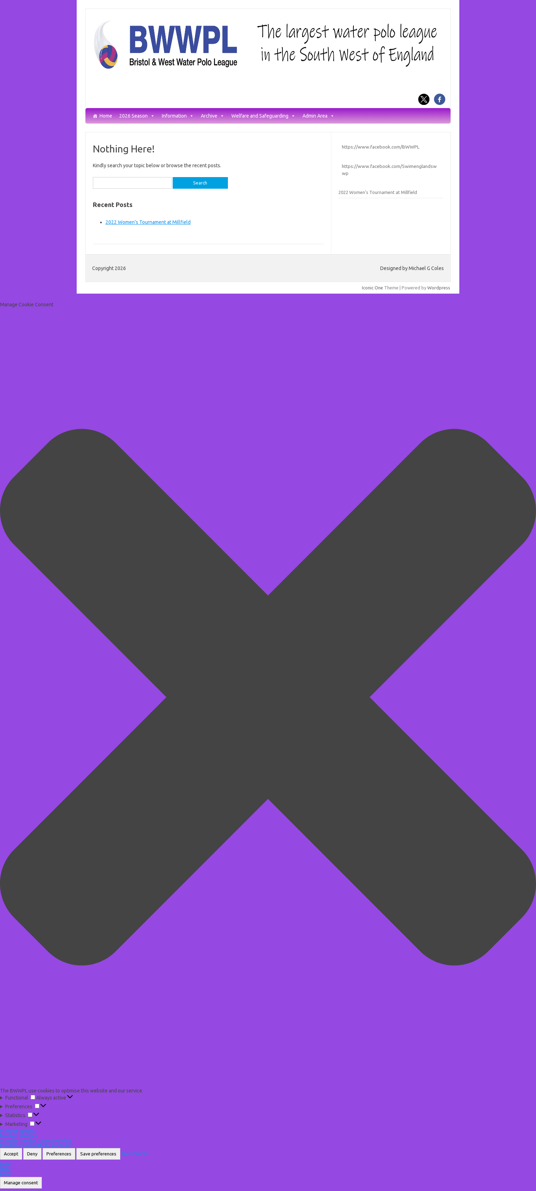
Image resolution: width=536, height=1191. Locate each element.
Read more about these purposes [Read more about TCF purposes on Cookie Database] (36, 1145)
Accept (11, 1153)
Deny (32, 1153)
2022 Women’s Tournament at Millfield (148, 222)
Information (178, 116)
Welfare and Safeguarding (263, 116)
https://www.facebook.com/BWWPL (381, 147)
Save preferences (98, 1153)
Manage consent (21, 1182)
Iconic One (372, 287)
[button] (268, 697)
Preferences (58, 1153)
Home (106, 116)
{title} (6, 1164)
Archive (212, 116)
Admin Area (318, 116)
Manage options (17, 1131)
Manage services (18, 1136)
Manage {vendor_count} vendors (36, 1140)
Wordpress (438, 287)
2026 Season (137, 116)
